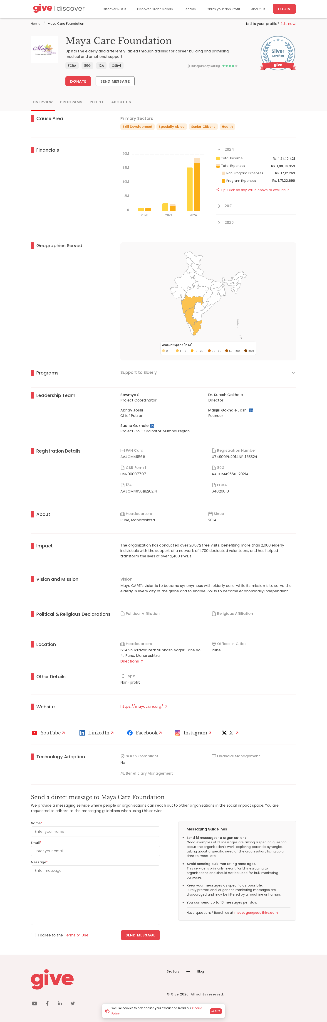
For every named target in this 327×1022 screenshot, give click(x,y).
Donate (78, 81)
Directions (131, 661)
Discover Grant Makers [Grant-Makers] (155, 9)
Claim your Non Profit (223, 9)
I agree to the (63, 935)
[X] (231, 732)
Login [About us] (284, 9)
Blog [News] (195, 971)
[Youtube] (49, 732)
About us (258, 9)
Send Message (115, 81)
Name (36, 823)
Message (39, 862)
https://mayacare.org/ (143, 706)
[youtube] (34, 1004)
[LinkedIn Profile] (251, 410)
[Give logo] (95, 979)
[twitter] (72, 1004)
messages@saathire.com (256, 912)
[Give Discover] (58, 9)
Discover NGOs (114, 9)
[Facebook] (145, 732)
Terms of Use (76, 935)
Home (36, 23)
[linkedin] (60, 1004)
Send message (140, 935)
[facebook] (47, 1004)
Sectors (190, 9)
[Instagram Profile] (193, 732)
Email (36, 842)
